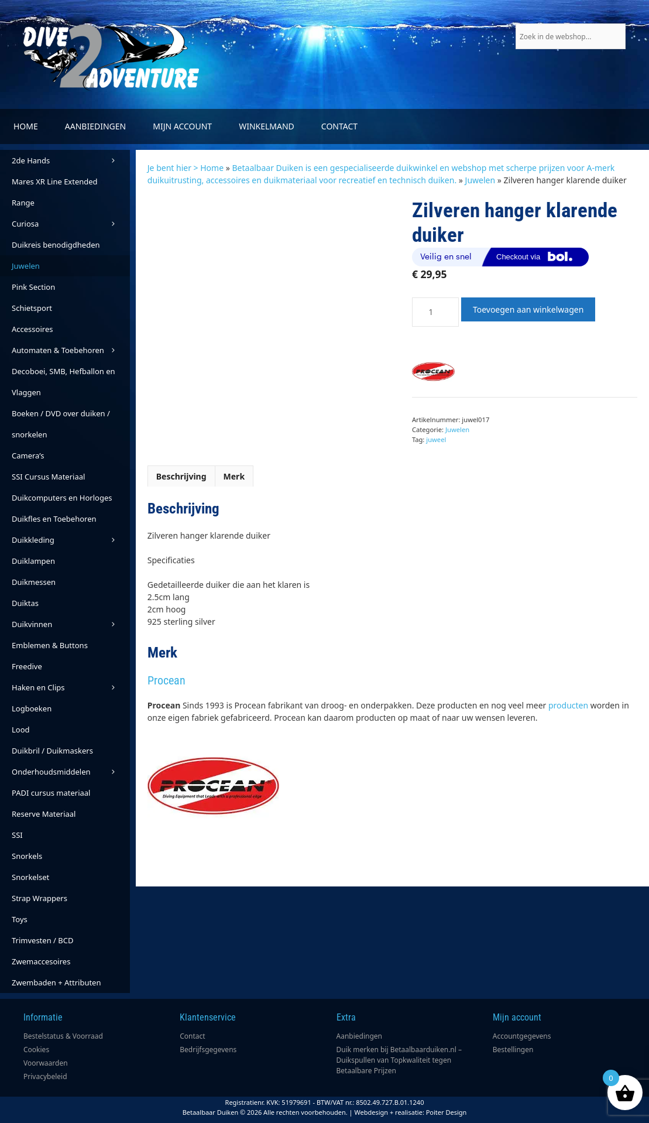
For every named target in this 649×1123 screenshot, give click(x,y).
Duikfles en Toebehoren (54, 518)
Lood (21, 729)
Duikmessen (34, 582)
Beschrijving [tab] (181, 476)
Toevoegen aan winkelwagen (528, 309)
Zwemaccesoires (41, 961)
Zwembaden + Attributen (56, 982)
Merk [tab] (234, 476)
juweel (436, 439)
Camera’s (28, 455)
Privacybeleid (45, 1076)
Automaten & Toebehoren (71, 350)
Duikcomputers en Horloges (62, 497)
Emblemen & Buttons (50, 645)
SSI (17, 835)
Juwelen (480, 180)
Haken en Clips (71, 687)
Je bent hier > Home (185, 167)
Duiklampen (33, 561)
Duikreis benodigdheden (56, 244)
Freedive (27, 666)
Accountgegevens (522, 1036)
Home (25, 126)
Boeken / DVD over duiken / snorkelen (61, 424)
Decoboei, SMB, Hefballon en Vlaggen (63, 382)
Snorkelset (30, 877)
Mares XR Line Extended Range (55, 192)
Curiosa (71, 223)
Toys (20, 919)
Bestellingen (513, 1049)
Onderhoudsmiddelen (71, 771)
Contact (339, 126)
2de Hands (71, 160)
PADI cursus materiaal (51, 793)
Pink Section (33, 287)
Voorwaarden (45, 1063)
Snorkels (27, 856)
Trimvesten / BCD (42, 940)
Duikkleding (71, 539)
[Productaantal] (435, 312)
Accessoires (32, 329)
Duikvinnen (71, 624)
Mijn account (182, 126)
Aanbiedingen (95, 126)
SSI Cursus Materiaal (48, 476)
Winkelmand (266, 126)
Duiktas (25, 603)
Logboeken (31, 708)
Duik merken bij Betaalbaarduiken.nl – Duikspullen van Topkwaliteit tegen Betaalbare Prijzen (399, 1060)
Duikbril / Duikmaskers (52, 750)
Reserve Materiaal (43, 814)
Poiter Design (446, 1112)
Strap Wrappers (39, 898)
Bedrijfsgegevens (208, 1049)
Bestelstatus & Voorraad (63, 1036)
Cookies (36, 1049)
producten (568, 705)
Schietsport (32, 308)
